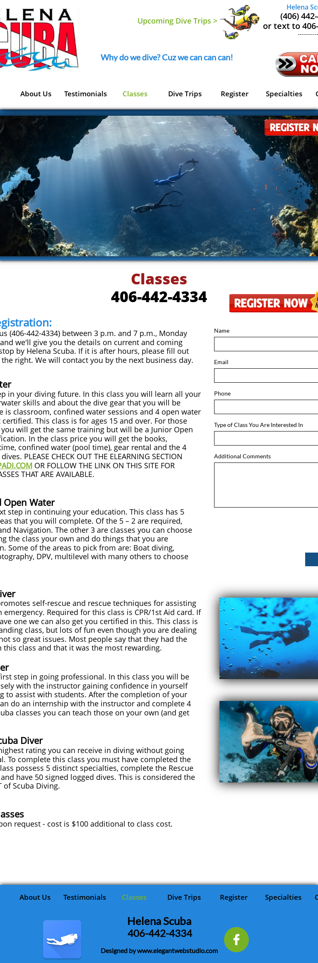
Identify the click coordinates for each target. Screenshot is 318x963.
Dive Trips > (196, 21)
